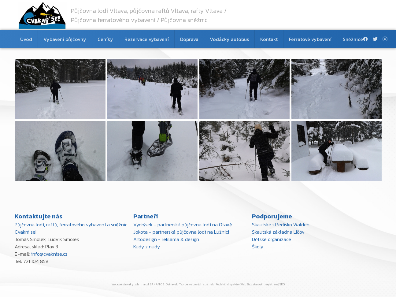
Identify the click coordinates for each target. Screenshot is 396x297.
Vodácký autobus (229, 39)
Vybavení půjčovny (64, 39)
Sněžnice (353, 39)
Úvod (26, 39)
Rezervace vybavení (146, 39)
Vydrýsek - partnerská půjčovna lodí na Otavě (182, 224)
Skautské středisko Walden (280, 224)
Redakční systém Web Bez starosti (239, 284)
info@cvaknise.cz (49, 254)
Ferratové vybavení (310, 39)
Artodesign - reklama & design (166, 239)
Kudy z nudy (146, 246)
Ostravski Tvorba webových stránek (190, 284)
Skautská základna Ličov (278, 232)
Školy (257, 246)
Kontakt (269, 39)
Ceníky (105, 39)
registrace (271, 284)
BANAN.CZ (157, 284)
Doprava (189, 39)
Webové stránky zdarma (128, 284)
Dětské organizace (271, 239)
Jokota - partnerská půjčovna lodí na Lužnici (181, 232)
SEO (282, 284)
